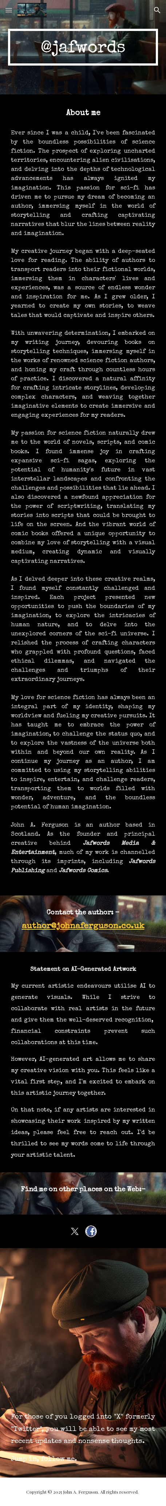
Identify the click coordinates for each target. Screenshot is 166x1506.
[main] (83, 47)
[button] (8, 10)
